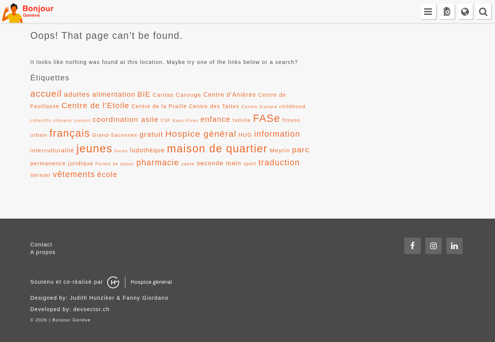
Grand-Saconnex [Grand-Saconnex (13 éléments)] (115, 135)
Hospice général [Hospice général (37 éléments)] (201, 134)
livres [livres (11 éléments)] (121, 151)
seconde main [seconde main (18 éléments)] (219, 163)
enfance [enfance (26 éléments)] (215, 119)
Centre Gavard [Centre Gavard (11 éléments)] (259, 106)
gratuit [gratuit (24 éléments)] (151, 134)
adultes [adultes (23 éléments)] (77, 94)
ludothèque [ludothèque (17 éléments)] (147, 150)
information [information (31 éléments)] (277, 134)
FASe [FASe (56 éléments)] (266, 118)
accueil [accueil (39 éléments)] (46, 94)
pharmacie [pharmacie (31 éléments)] (157, 162)
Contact (41, 244)
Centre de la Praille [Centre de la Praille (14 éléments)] (159, 106)
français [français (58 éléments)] (70, 133)
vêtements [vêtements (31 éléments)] (74, 174)
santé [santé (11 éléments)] (188, 163)
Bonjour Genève (36, 11)
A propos (43, 252)
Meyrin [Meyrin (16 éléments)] (280, 150)
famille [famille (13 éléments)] (242, 120)
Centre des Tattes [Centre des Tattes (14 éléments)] (214, 106)
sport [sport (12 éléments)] (249, 163)
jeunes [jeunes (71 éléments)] (94, 148)
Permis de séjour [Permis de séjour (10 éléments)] (114, 163)
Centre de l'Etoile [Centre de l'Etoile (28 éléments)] (95, 105)
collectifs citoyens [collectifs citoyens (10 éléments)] (51, 120)
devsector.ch (92, 309)
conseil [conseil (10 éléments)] (82, 120)
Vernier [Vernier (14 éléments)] (40, 175)
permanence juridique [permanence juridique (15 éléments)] (62, 163)
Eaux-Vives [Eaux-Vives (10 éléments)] (186, 120)
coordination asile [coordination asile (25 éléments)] (126, 119)
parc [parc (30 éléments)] (300, 149)
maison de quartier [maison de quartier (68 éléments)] (217, 148)
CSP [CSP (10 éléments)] (166, 120)
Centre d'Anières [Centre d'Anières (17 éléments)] (229, 94)
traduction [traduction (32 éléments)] (279, 162)
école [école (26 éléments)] (107, 174)
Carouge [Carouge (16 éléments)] (188, 94)
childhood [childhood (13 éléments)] (292, 106)
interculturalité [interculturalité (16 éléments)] (52, 150)
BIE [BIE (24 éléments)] (144, 94)
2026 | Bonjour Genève (63, 320)
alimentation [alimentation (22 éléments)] (114, 94)
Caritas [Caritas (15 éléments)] (163, 95)
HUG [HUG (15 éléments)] (245, 135)
